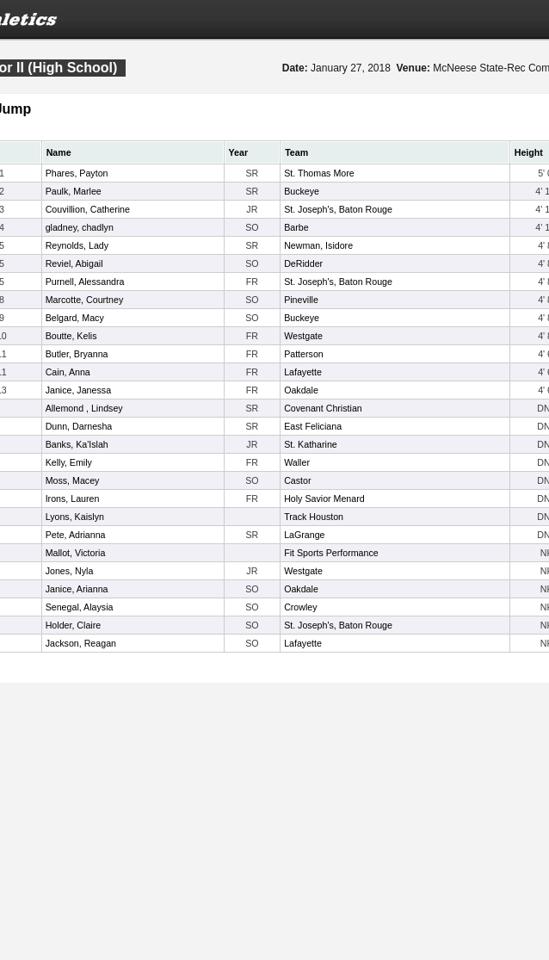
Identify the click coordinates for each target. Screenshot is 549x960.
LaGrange (304, 535)
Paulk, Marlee (74, 191)
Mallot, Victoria (76, 553)
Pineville (301, 299)
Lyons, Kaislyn (75, 516)
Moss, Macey (73, 480)
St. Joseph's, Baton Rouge (338, 209)
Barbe (296, 227)
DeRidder (303, 263)
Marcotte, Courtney (85, 299)
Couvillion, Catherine (88, 209)
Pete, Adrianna (76, 535)
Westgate (303, 336)
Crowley (301, 607)
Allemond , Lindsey (84, 408)
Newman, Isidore (318, 245)
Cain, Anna (68, 372)
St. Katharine (310, 444)
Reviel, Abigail (74, 263)
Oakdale (301, 390)
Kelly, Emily (69, 462)
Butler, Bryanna (77, 354)
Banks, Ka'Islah (77, 444)
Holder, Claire (74, 625)
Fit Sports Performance (331, 553)
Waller (297, 462)
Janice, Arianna (77, 589)
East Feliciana (313, 426)
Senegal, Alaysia (80, 607)
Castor (297, 480)
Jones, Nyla (70, 571)
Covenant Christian (323, 408)
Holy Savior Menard (324, 498)
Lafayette (303, 372)
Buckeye (301, 191)
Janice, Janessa (78, 390)
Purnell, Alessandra (85, 281)
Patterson (304, 354)
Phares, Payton (77, 173)
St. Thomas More (319, 173)
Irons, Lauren (73, 498)
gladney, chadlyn (80, 227)
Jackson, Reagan (81, 643)
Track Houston (313, 516)
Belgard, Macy (75, 318)
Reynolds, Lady (77, 245)
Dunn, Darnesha (79, 426)
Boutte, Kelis (71, 336)
